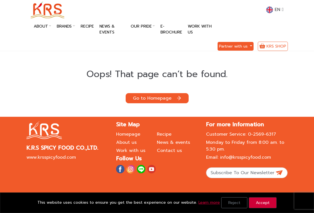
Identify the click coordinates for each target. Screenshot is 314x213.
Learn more (209, 202)
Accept (263, 203)
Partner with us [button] (234, 46)
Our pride (141, 26)
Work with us (200, 29)
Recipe (87, 26)
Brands (64, 26)
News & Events (107, 29)
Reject (234, 203)
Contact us (169, 150)
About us (126, 142)
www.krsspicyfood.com (51, 157)
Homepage (128, 134)
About (41, 26)
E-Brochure (171, 29)
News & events (173, 142)
